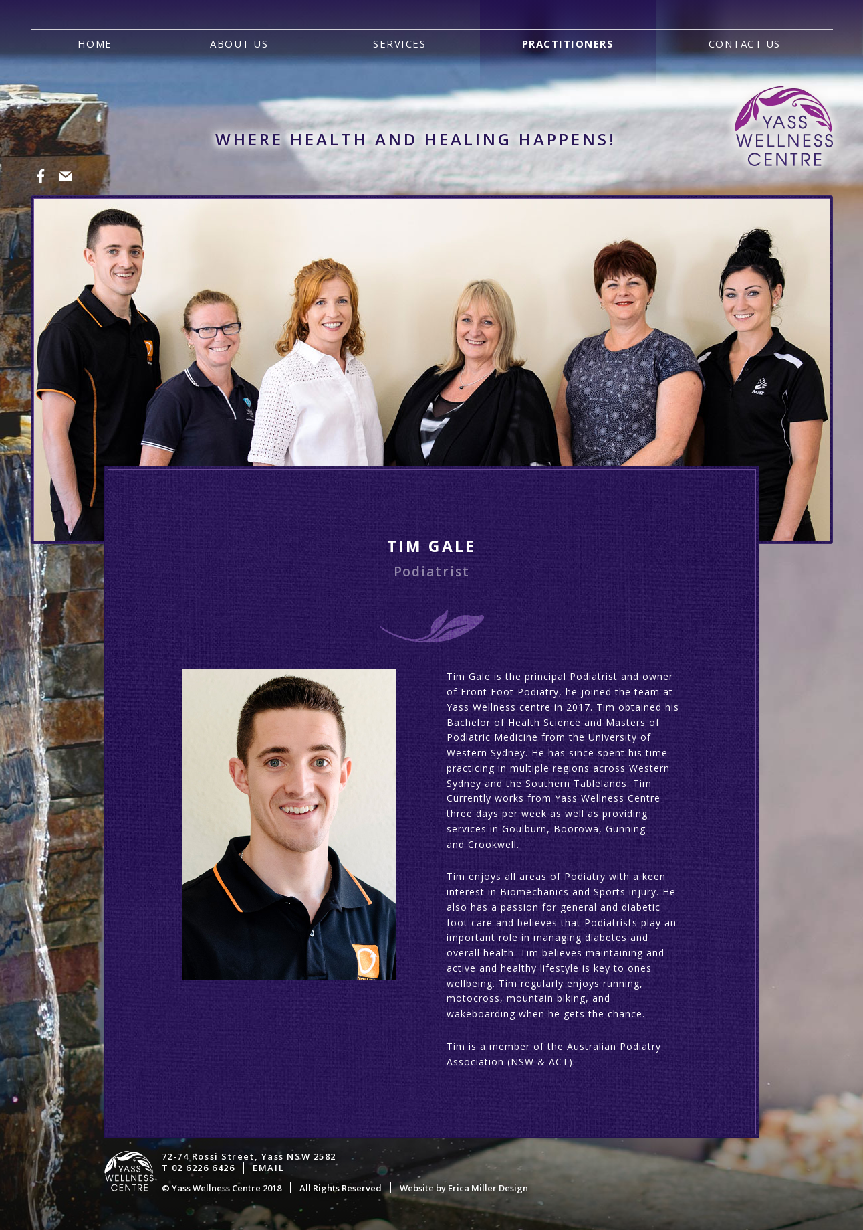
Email (268, 1168)
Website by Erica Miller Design (464, 1188)
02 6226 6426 (203, 1168)
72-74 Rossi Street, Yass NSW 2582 (249, 1156)
